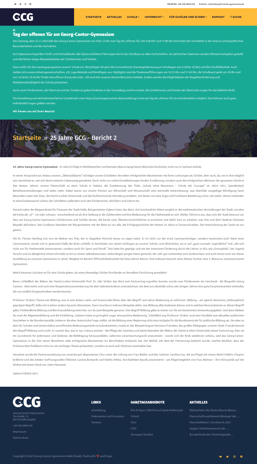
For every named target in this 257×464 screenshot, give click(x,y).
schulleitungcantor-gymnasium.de (221, 4)
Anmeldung (98, 410)
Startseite (93, 16)
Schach (135, 416)
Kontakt (218, 16)
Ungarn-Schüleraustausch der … (209, 428)
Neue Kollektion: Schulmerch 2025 (210, 422)
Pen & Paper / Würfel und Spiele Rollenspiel (157, 410)
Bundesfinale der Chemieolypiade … (212, 434)
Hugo (108, 456)
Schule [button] (132, 16)
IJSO (133, 428)
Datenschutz (20, 437)
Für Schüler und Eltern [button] (187, 16)
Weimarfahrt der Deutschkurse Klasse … (214, 410)
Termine (96, 422)
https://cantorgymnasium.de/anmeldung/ (111, 98)
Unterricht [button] (153, 16)
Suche (235, 16)
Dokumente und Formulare (107, 416)
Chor (134, 422)
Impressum (19, 431)
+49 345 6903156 (181, 4)
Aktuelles (114, 16)
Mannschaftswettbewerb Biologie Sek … (214, 416)
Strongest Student (142, 434)
